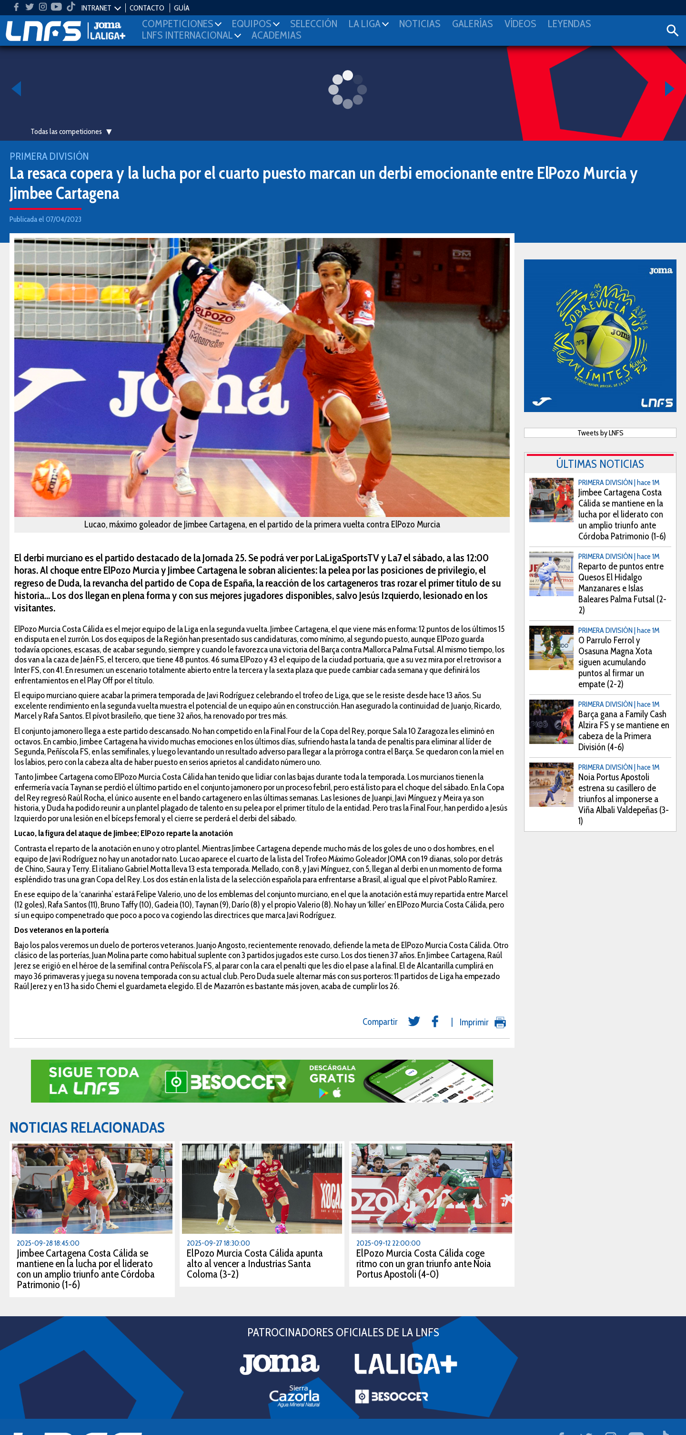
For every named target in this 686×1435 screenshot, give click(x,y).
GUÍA (182, 7)
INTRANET (96, 7)
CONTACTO (147, 7)
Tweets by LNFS (600, 432)
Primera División (49, 156)
